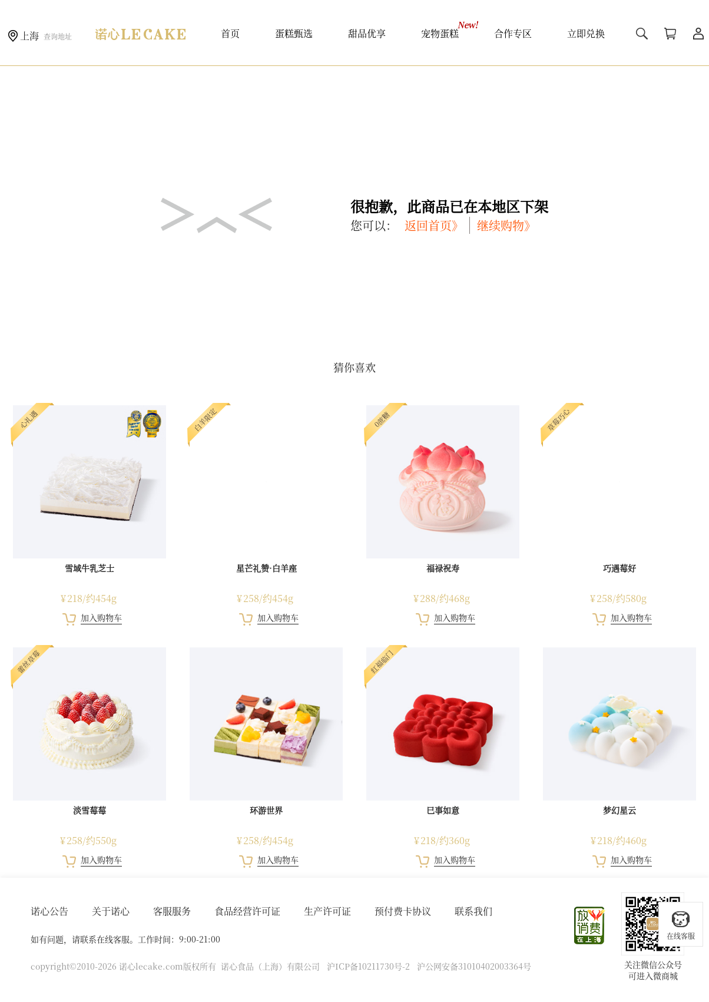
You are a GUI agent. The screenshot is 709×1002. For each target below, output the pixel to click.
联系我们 (473, 911)
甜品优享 (367, 33)
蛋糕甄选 (294, 33)
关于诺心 (111, 911)
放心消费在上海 (590, 925)
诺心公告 (49, 911)
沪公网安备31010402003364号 (474, 966)
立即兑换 (586, 33)
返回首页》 (434, 225)
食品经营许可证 (247, 911)
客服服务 (172, 911)
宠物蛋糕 (440, 33)
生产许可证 (327, 911)
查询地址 (58, 36)
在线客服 (681, 925)
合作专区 (513, 33)
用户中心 (698, 33)
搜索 (641, 33)
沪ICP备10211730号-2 (368, 966)
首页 (230, 33)
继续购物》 (506, 225)
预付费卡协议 (403, 911)
